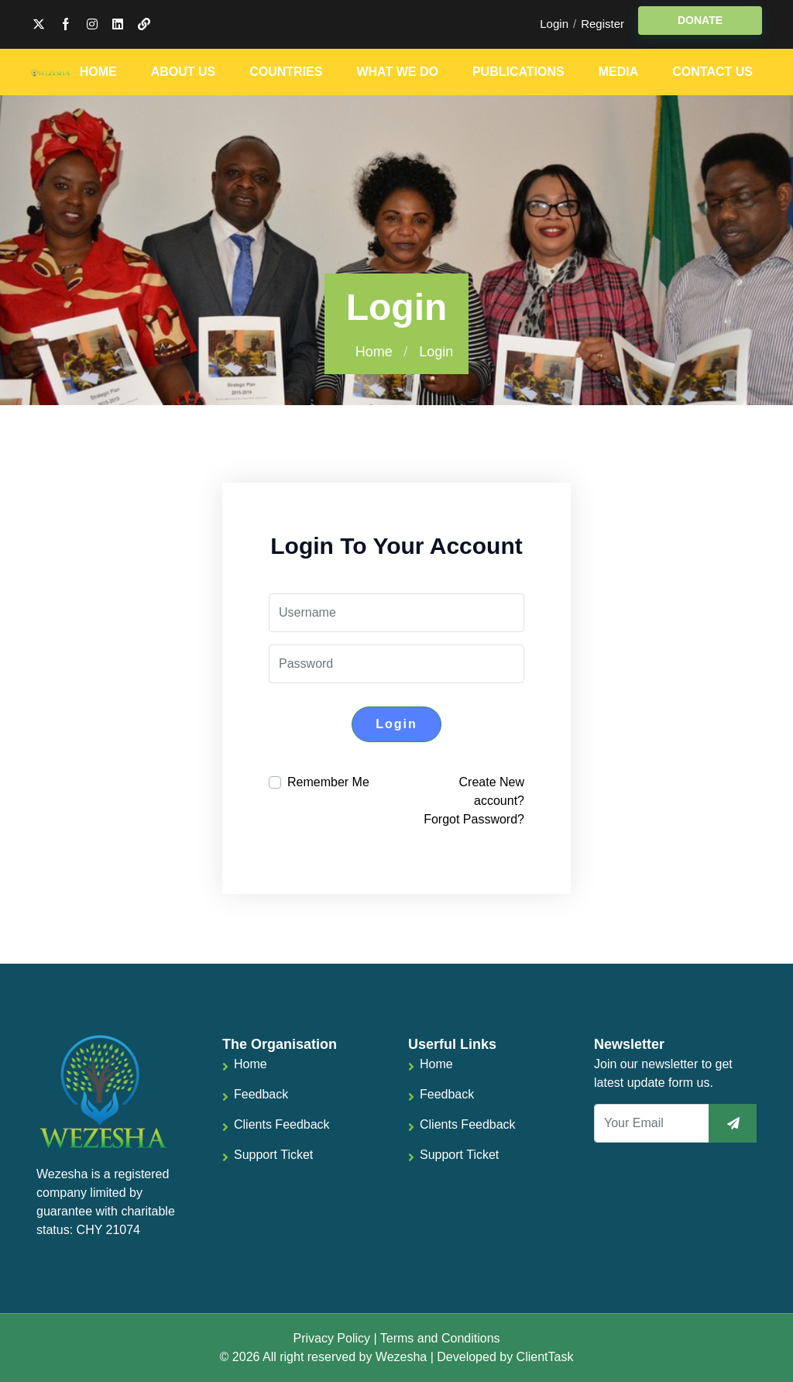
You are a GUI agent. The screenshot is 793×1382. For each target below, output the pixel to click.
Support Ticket (273, 1154)
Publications (518, 71)
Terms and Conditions (440, 1338)
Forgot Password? (474, 819)
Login (554, 23)
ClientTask (545, 1356)
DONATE (700, 20)
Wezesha (401, 1356)
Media (619, 71)
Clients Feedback (282, 1124)
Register (602, 23)
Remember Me (328, 782)
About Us (183, 71)
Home (98, 71)
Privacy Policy (331, 1338)
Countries (285, 71)
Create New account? (491, 791)
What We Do (397, 71)
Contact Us (712, 71)
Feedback (261, 1094)
